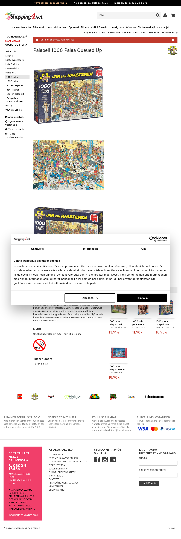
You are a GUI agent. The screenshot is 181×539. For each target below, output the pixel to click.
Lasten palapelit (15, 94)
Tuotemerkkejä (146, 27)
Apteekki (74, 27)
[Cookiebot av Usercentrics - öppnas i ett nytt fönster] (151, 239)
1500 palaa (12, 81)
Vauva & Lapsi (14, 109)
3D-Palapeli (13, 89)
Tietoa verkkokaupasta (14, 136)
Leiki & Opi (12, 64)
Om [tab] (143, 248)
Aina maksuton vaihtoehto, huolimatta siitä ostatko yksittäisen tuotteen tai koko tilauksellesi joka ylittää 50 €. (24, 422)
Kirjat (9, 55)
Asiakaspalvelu (14, 117)
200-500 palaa (15, 85)
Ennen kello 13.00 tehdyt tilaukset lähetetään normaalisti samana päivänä (68, 422)
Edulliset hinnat (58, 469)
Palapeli (127, 32)
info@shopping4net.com (23, 515)
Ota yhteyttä (57, 465)
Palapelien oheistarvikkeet (15, 100)
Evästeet (54, 479)
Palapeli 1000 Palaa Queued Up (163, 32)
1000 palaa (140, 32)
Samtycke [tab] (37, 248)
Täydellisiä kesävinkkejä (50, 3)
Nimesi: (143, 458)
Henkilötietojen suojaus (64, 483)
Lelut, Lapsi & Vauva (123, 27)
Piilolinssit (39, 27)
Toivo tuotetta (14, 129)
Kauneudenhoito (21, 27)
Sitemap (35, 528)
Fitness (85, 27)
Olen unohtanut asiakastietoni (68, 461)
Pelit (9, 105)
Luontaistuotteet (57, 27)
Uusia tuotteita (16, 44)
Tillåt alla (142, 297)
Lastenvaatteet (15, 60)
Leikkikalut (12, 68)
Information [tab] (90, 248)
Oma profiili (56, 454)
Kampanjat (163, 27)
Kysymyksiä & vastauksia (14, 123)
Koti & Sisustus (100, 27)
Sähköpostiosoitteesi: (152, 470)
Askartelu (11, 51)
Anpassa (90, 297)
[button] (173, 15)
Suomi (172, 528)
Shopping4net (90, 32)
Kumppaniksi (56, 486)
